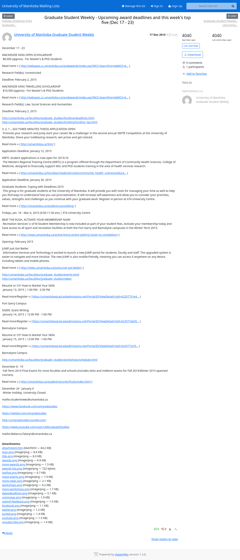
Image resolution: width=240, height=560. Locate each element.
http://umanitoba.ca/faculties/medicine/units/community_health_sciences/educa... (73, 173)
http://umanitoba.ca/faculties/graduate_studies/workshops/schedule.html (50, 359)
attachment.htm (12, 448)
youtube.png (10, 518)
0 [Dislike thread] (164, 529)
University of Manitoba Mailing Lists (31, 6)
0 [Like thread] (157, 529)
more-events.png (13, 477)
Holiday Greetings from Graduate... (17, 23)
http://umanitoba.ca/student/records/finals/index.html (55, 381)
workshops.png (12, 485)
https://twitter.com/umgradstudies (24, 413)
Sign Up (175, 6)
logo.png (8, 452)
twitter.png (9, 510)
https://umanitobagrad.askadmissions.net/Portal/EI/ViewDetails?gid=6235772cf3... (85, 346)
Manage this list (133, 6)
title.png (7, 456)
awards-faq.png (12, 468)
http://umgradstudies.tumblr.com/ (24, 420)
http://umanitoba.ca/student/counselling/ (47, 206)
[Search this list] (208, 6)
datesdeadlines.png (14, 493)
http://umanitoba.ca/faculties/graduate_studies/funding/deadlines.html (48, 118)
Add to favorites (194, 74)
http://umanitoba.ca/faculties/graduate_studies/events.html (40, 274)
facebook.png (11, 505)
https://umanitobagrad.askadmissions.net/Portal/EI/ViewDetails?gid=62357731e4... (85, 296)
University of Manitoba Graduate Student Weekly (54, 34)
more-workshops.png (16, 489)
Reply (7, 533)
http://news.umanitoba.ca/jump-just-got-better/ (51, 268)
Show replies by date (164, 539)
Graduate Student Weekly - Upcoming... (220, 23)
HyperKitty (122, 554)
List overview (191, 45)
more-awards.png (13, 464)
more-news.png (12, 481)
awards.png (9, 460)
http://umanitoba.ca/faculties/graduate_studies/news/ (37, 278)
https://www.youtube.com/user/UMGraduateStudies (35, 427)
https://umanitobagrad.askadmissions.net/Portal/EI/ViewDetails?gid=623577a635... (85, 321)
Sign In (157, 6)
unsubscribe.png (13, 522)
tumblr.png (9, 514)
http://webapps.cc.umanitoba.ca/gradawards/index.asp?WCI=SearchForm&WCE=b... (74, 66)
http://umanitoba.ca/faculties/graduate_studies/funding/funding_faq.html (50, 122)
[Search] (233, 6)
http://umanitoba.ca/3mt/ (36, 144)
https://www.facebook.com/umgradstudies (29, 406)
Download (192, 54)
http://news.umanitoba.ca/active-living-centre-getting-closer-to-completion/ (69, 235)
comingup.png (11, 497)
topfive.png (9, 472)
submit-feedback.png (16, 501)
